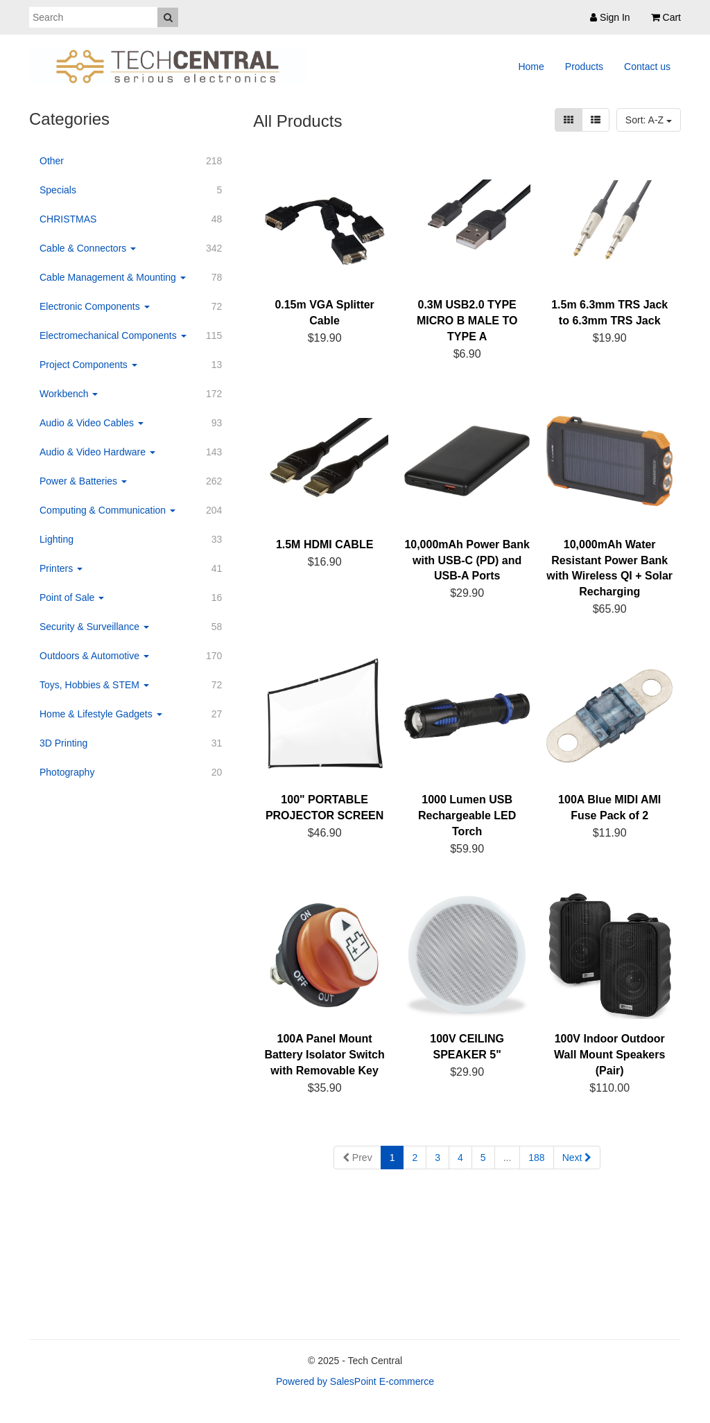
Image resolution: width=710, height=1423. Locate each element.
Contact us (647, 66)
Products (584, 66)
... (507, 1157)
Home (531, 66)
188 (536, 1157)
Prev (357, 1157)
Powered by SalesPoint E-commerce (355, 1381)
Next (577, 1157)
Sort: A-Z (648, 119)
